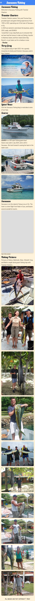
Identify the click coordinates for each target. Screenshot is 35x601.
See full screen (6, 254)
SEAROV (14, 30)
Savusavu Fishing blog (13, 107)
